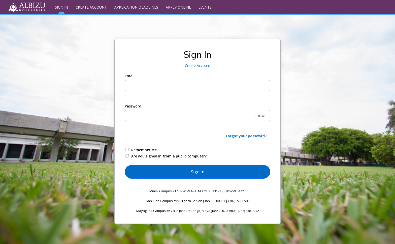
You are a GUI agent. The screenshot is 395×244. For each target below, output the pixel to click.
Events (205, 7)
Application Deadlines (136, 7)
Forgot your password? (246, 135)
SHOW (259, 116)
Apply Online (178, 7)
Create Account (91, 7)
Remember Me (144, 149)
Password (133, 106)
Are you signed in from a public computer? (169, 156)
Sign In (61, 9)
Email (130, 75)
